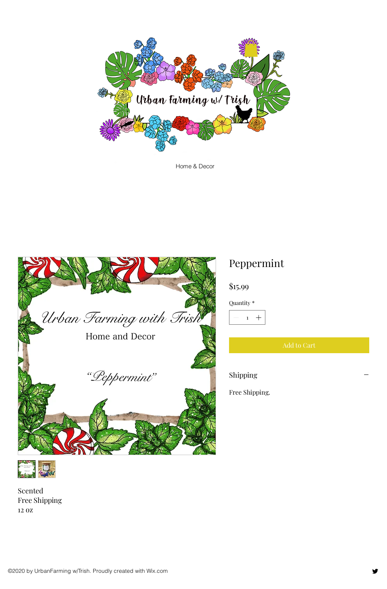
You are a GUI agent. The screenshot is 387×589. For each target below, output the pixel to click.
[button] (251, 48)
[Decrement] (235, 317)
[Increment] (259, 317)
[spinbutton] (247, 317)
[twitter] (375, 571)
